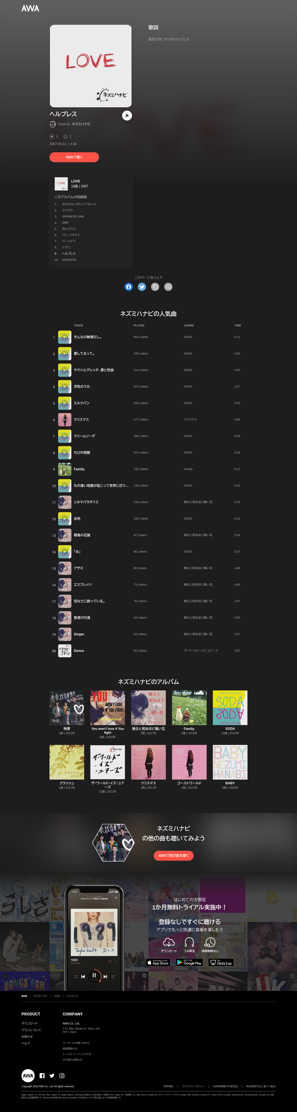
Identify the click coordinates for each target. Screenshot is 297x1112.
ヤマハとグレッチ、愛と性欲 (94, 370)
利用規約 (168, 1086)
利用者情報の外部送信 (225, 1086)
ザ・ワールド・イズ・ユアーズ (201, 650)
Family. (79, 469)
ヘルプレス (72, 996)
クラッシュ (66, 783)
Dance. (79, 650)
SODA (188, 337)
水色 (77, 518)
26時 (65, 222)
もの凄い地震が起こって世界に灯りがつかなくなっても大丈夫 (119, 485)
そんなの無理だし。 (87, 337)
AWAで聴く (74, 157)
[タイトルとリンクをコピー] (155, 287)
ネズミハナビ (81, 124)
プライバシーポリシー (193, 1086)
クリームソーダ (84, 436)
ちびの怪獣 (82, 452)
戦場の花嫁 (82, 535)
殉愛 (67, 728)
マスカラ (67, 210)
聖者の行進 (82, 617)
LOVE (75, 181)
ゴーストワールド (189, 783)
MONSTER (69, 259)
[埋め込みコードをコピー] (168, 287)
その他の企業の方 (72, 1059)
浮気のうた (82, 386)
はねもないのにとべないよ (79, 204)
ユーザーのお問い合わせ (76, 1043)
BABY (230, 783)
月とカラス (69, 228)
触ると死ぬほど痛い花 (198, 502)
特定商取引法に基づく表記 (261, 1086)
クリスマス (81, 419)
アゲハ (66, 247)
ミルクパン (81, 403)
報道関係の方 (70, 1048)
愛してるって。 (84, 353)
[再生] (127, 116)
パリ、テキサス (71, 235)
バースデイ (68, 241)
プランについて (31, 1030)
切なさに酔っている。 (89, 601)
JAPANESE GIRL (73, 216)
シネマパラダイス (86, 502)
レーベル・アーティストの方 (77, 1054)
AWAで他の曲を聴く (174, 855)
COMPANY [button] (73, 1014)
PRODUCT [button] (30, 1014)
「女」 (77, 551)
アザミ (78, 568)
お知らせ (27, 1036)
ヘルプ (25, 1043)
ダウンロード (29, 1023)
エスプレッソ (83, 584)
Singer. (79, 634)
